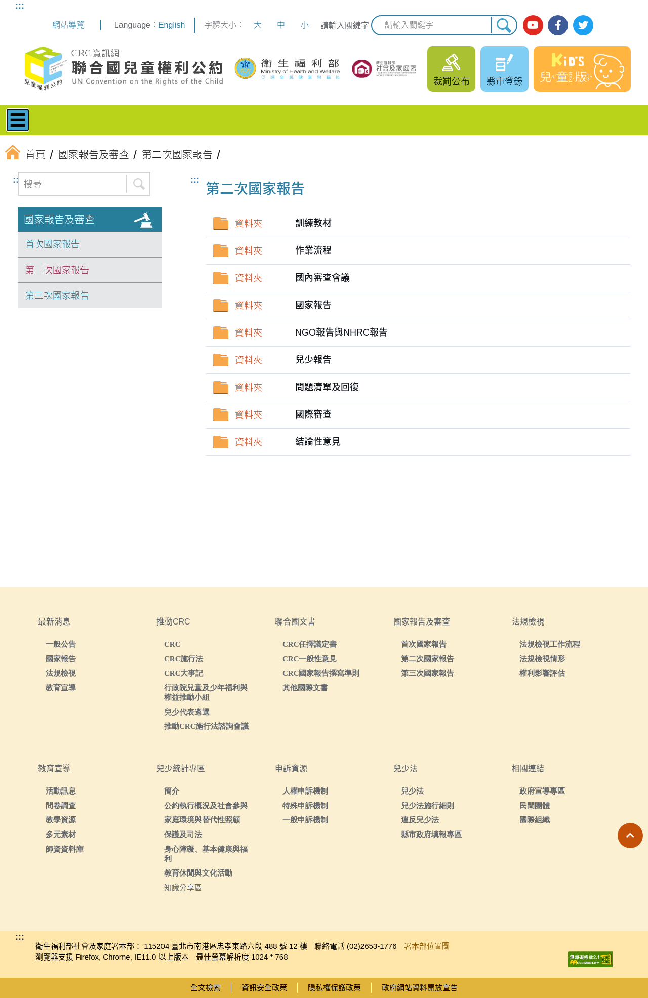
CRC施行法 (184, 658)
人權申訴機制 (305, 791)
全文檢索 (205, 987)
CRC (172, 644)
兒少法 (412, 791)
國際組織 (534, 819)
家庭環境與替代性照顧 (202, 819)
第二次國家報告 (57, 270)
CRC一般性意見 (309, 658)
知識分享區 (183, 887)
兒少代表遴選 (187, 712)
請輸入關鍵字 (344, 25)
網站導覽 (68, 25)
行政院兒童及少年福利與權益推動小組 (206, 692)
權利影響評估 (542, 673)
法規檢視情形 (542, 658)
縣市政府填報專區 (431, 834)
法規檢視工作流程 (549, 644)
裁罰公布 (451, 81)
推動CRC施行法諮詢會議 (206, 726)
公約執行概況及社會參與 (206, 805)
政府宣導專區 (542, 791)
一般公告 (61, 644)
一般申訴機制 (305, 819)
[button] (630, 835)
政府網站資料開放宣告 (420, 987)
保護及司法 (183, 834)
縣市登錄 (505, 81)
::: (19, 6)
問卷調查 (61, 805)
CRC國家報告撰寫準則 (321, 673)
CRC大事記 (184, 673)
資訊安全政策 (264, 987)
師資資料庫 (65, 849)
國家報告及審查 (59, 219)
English (171, 25)
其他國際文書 (305, 687)
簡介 (171, 791)
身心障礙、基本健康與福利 (206, 853)
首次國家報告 (52, 244)
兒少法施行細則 (427, 805)
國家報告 (61, 658)
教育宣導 (61, 687)
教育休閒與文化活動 (198, 873)
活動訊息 (61, 791)
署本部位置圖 (427, 946)
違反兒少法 (420, 819)
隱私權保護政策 (334, 987)
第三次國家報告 (57, 295)
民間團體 (534, 805)
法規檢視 (61, 673)
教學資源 (61, 819)
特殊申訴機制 (305, 805)
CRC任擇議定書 (309, 644)
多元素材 (61, 834)
